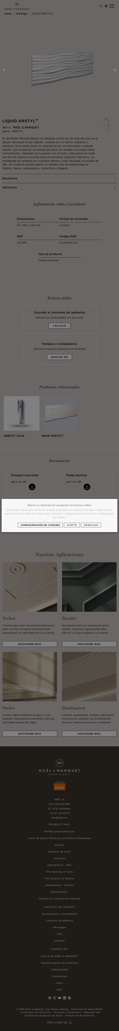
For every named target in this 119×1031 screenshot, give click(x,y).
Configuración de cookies (40, 525)
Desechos (91, 525)
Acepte (72, 525)
